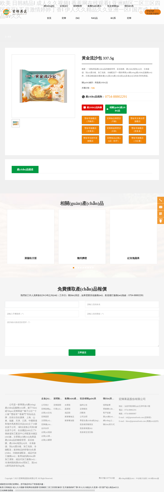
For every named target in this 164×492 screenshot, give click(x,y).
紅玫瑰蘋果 (133, 258)
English (156, 13)
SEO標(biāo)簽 (153, 478)
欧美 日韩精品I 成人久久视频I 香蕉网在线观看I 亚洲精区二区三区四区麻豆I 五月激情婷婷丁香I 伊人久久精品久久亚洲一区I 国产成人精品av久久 (59, 487)
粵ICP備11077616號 (107, 478)
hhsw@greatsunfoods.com (136, 421)
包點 (93, 88)
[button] (71, 267)
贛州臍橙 (82, 258)
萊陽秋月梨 (31, 258)
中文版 (149, 13)
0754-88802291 (116, 97)
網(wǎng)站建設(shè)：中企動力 (131, 478)
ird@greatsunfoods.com (135, 417)
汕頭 (145, 478)
